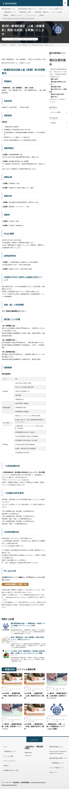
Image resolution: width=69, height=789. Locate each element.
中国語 (22, 39)
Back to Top (34, 740)
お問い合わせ (28, 753)
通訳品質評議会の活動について (27, 9)
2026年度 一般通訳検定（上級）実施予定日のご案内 (34, 696)
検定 (26, 39)
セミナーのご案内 (57, 12)
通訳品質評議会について (9, 9)
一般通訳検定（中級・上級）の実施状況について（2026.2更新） (56, 727)
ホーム (5, 747)
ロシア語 (6, 690)
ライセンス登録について (56, 9)
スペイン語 (6, 689)
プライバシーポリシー (10, 761)
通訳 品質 (59, 689)
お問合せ (41, 15)
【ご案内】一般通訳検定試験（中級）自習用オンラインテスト (12, 727)
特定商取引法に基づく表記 (11, 770)
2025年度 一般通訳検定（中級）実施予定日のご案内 (34, 727)
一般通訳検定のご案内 (25, 12)
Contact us (28, 756)
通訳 (35, 39)
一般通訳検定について (9, 12)
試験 (32, 39)
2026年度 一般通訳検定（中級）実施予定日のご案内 (12, 696)
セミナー (50, 689)
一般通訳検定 (15, 39)
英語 (29, 39)
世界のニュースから (16, 15)
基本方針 (9, 577)
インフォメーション (30, 15)
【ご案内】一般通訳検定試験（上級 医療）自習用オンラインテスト (57, 696)
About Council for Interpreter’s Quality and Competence (19, 19)
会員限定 (5, 15)
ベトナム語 (12, 689)
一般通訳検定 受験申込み (41, 12)
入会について (42, 9)
